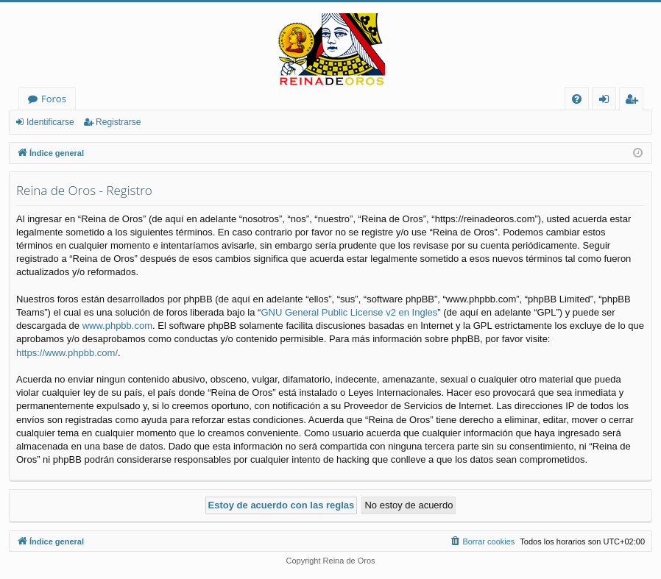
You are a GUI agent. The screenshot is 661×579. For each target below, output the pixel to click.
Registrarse (118, 122)
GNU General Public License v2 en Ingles (349, 312)
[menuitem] (576, 99)
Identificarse (50, 122)
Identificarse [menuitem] (607, 101)
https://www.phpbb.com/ (67, 352)
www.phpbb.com (117, 325)
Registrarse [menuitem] (634, 101)
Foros (53, 98)
